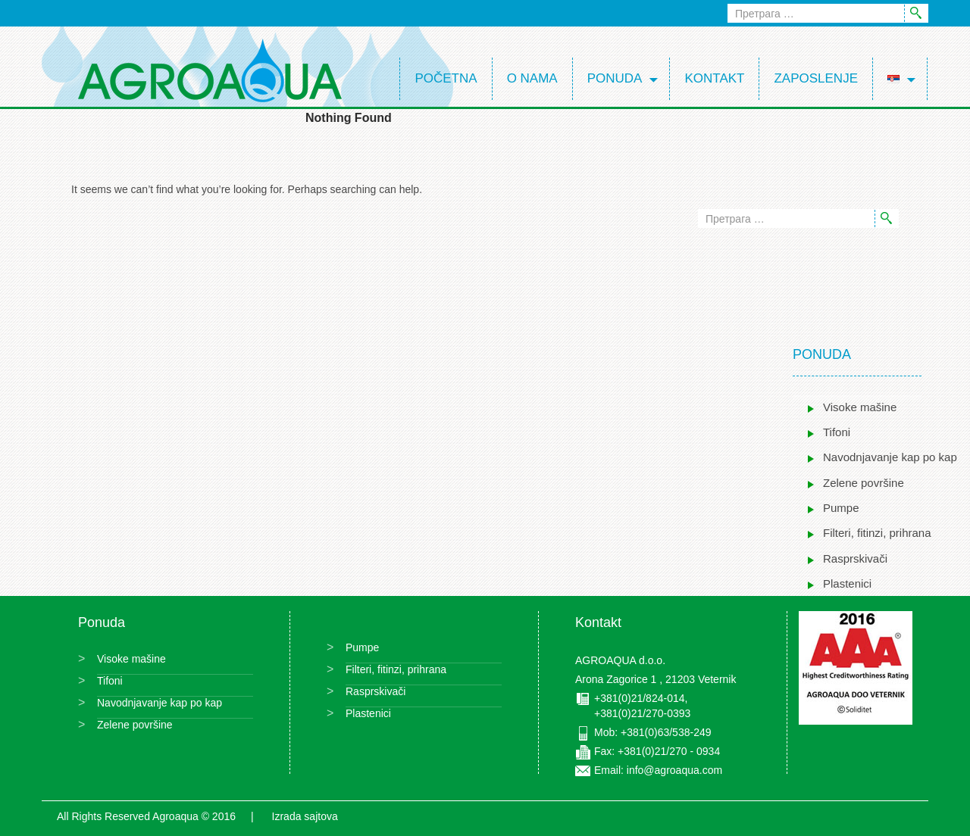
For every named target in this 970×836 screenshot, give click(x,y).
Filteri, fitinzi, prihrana (877, 532)
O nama (532, 78)
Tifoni (836, 432)
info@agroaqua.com (674, 770)
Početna (446, 78)
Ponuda (615, 78)
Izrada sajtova (305, 816)
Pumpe (841, 507)
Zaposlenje (816, 78)
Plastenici (847, 583)
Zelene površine (863, 482)
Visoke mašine (859, 407)
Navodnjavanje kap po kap (890, 457)
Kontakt (714, 78)
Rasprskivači (855, 558)
